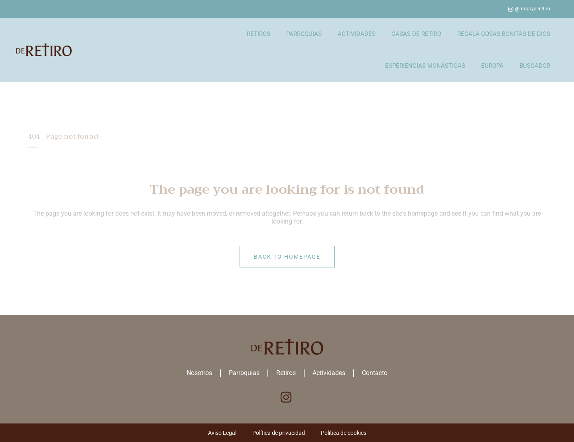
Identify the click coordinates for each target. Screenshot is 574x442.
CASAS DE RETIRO (416, 33)
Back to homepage (287, 256)
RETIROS (258, 33)
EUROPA (492, 65)
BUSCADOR (534, 65)
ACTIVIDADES (356, 33)
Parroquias (244, 373)
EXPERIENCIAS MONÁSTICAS (425, 65)
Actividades (329, 373)
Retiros (286, 373)
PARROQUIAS (304, 33)
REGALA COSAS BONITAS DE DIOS (503, 33)
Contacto (374, 373)
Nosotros (199, 373)
